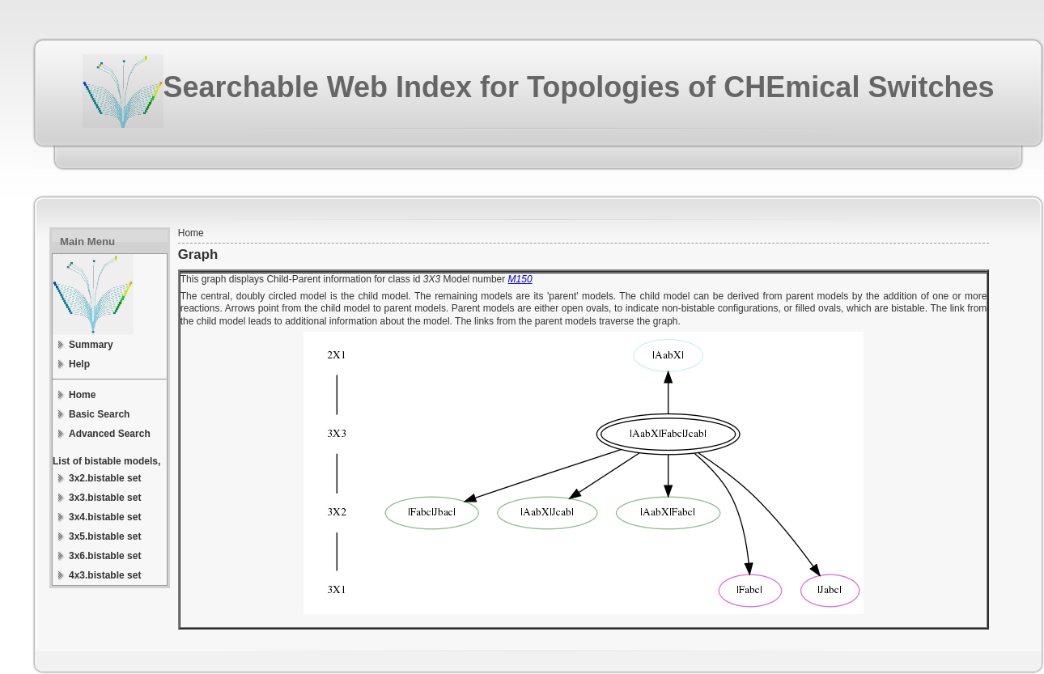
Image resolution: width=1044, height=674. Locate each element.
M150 (520, 279)
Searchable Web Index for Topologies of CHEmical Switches (579, 87)
